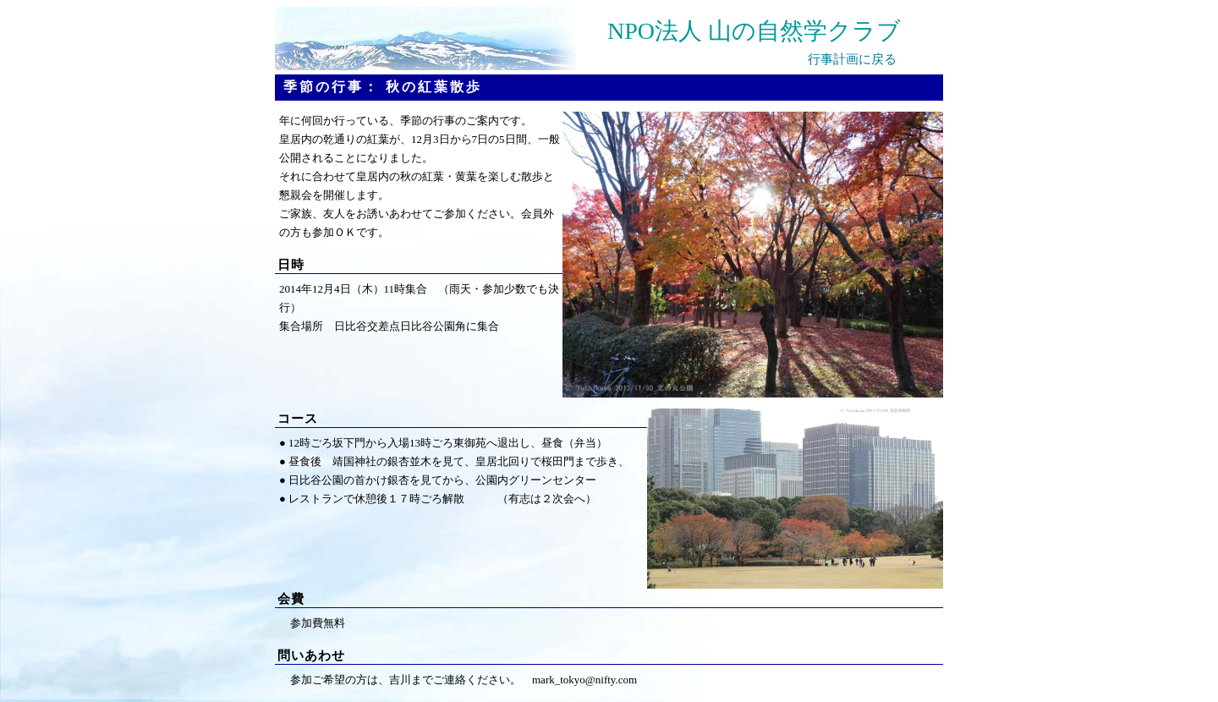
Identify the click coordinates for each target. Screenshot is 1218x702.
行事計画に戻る (852, 59)
